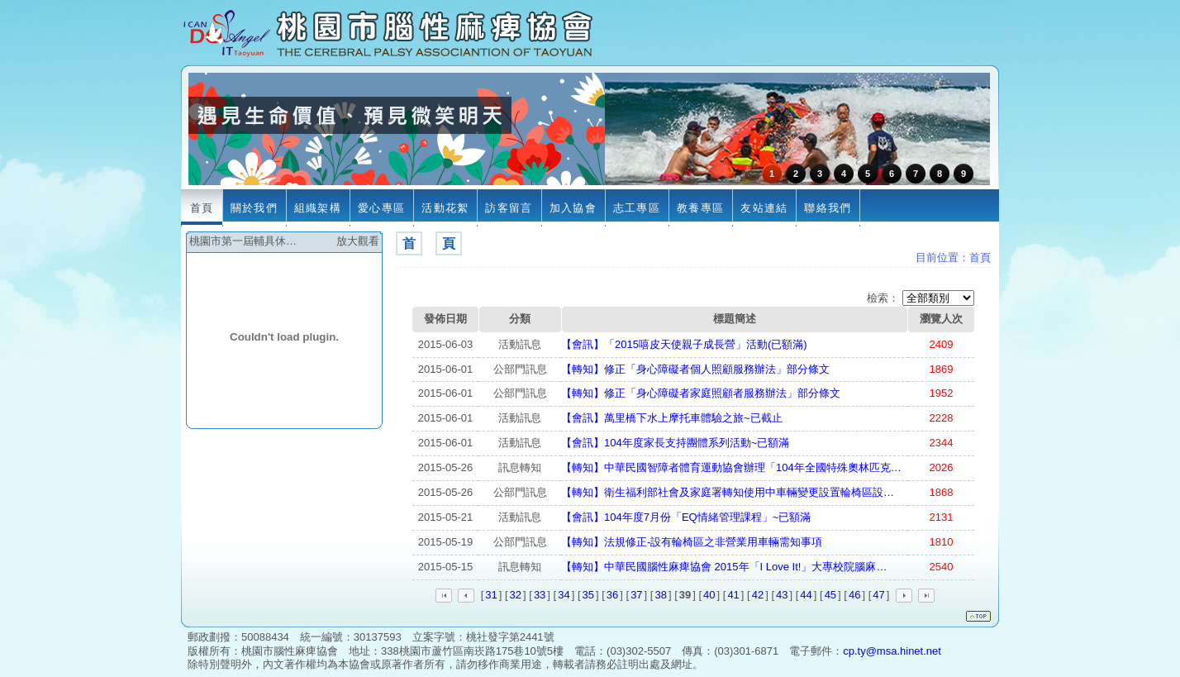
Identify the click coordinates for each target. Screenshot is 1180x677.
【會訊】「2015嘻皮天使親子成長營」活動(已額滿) (684, 344)
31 (491, 595)
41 (733, 595)
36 (612, 595)
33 (539, 595)
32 (515, 595)
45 (830, 595)
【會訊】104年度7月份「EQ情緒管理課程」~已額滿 (686, 517)
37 (636, 595)
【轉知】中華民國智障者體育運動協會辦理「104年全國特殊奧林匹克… (731, 467)
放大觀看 (357, 241)
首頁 (980, 257)
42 (758, 595)
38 (660, 595)
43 (781, 595)
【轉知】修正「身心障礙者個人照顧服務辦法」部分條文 (695, 369)
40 (709, 595)
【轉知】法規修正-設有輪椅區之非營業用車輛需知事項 (691, 542)
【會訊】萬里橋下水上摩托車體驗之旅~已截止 (672, 418)
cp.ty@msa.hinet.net (892, 651)
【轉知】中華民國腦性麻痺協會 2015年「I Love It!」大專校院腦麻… (724, 566)
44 (805, 595)
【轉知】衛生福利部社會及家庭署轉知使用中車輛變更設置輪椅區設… (727, 492)
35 (588, 595)
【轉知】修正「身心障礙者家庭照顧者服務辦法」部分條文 (700, 393)
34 (563, 595)
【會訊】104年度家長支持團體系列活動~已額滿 (675, 442)
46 (854, 595)
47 (878, 595)
